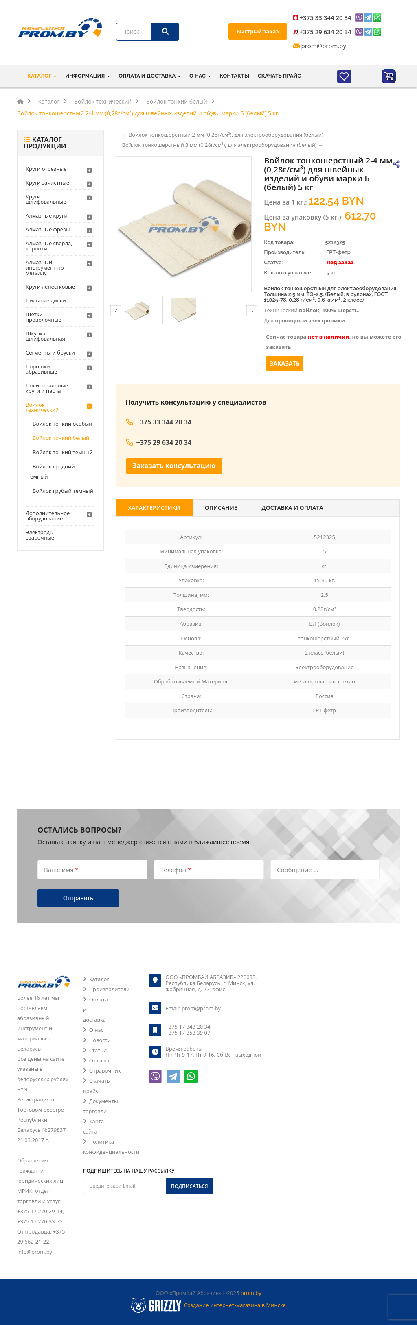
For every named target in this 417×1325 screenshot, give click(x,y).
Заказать (285, 363)
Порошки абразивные (41, 369)
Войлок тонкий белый (61, 438)
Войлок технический (42, 407)
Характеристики (154, 507)
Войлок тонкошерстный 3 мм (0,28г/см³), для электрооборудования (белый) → (222, 144)
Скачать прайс (279, 76)
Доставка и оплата (292, 507)
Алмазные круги (47, 215)
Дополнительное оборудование (48, 515)
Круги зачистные (47, 182)
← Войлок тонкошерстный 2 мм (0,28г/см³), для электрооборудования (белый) (222, 134)
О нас (96, 1029)
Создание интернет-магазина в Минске (235, 1305)
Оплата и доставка (95, 1009)
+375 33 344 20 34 (325, 17)
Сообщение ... (297, 869)
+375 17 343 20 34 (187, 1026)
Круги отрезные (46, 168)
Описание (221, 507)
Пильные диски (46, 300)
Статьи (98, 1050)
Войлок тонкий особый (62, 423)
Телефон (175, 869)
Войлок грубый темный (63, 490)
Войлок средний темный (51, 471)
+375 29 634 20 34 (325, 32)
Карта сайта (93, 1126)
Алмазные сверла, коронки (49, 245)
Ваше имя (61, 869)
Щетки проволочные (43, 317)
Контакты (234, 76)
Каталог (99, 979)
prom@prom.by (324, 45)
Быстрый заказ (258, 31)
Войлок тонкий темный (63, 452)
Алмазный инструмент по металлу (45, 267)
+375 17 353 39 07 (187, 1032)
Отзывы (99, 1060)
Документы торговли (100, 1106)
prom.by (251, 1293)
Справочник (105, 1070)
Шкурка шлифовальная (45, 336)
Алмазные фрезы (48, 229)
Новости (100, 1040)
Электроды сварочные (40, 535)
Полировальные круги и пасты (47, 388)
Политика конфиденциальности (111, 1146)
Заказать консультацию (173, 465)
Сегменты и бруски (50, 352)
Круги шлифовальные (46, 199)
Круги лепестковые (50, 286)
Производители (109, 989)
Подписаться (189, 1186)
